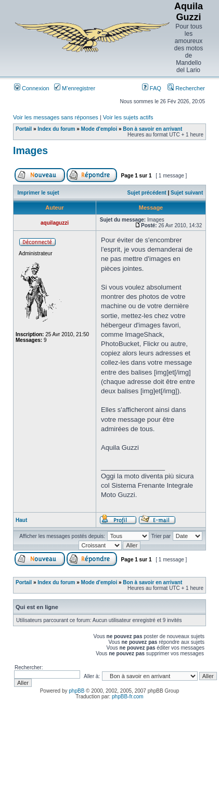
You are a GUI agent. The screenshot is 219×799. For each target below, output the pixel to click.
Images (30, 150)
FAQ (151, 88)
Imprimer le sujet (38, 193)
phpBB (76, 691)
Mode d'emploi (99, 129)
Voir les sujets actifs (128, 117)
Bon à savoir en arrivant (152, 129)
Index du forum (56, 129)
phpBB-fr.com (128, 696)
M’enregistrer (74, 88)
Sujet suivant (187, 193)
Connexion (31, 88)
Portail (24, 129)
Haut (21, 520)
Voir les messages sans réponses (55, 117)
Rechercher (186, 88)
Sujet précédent (146, 193)
